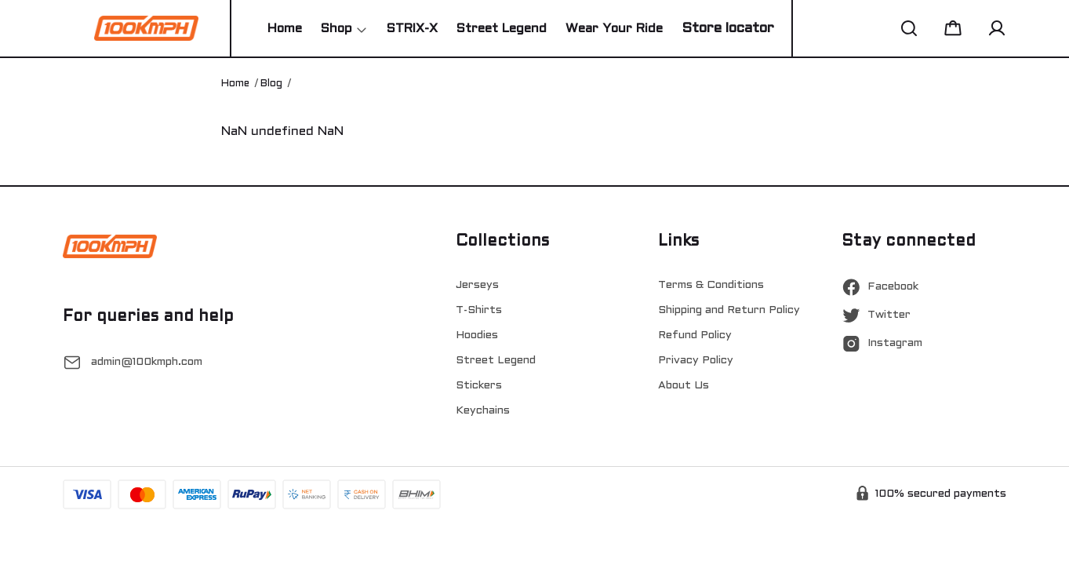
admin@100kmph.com (146, 362)
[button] (909, 28)
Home (235, 84)
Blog (271, 84)
